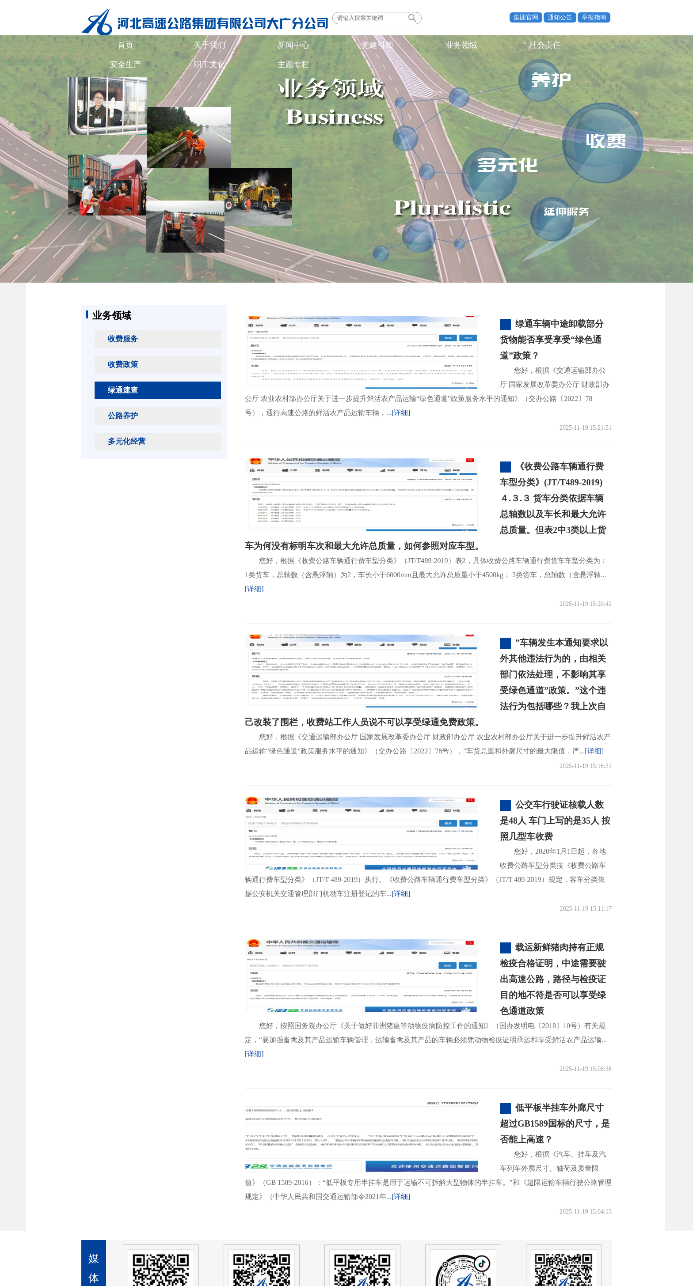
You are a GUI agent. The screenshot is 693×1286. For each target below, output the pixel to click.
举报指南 (594, 17)
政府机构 (111, 1219)
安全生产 (357, 46)
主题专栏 (441, 46)
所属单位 (166, 1219)
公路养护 (123, 416)
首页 (105, 46)
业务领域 (273, 46)
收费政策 (123, 364)
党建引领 (231, 46)
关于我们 (147, 46)
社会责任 (315, 46)
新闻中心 (189, 46)
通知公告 (560, 17)
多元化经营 (126, 441)
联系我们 (549, 1219)
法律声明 (586, 1219)
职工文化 (399, 46)
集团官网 (526, 17)
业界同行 (222, 1219)
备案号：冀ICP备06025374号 (346, 1257)
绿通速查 (123, 390)
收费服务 (123, 339)
